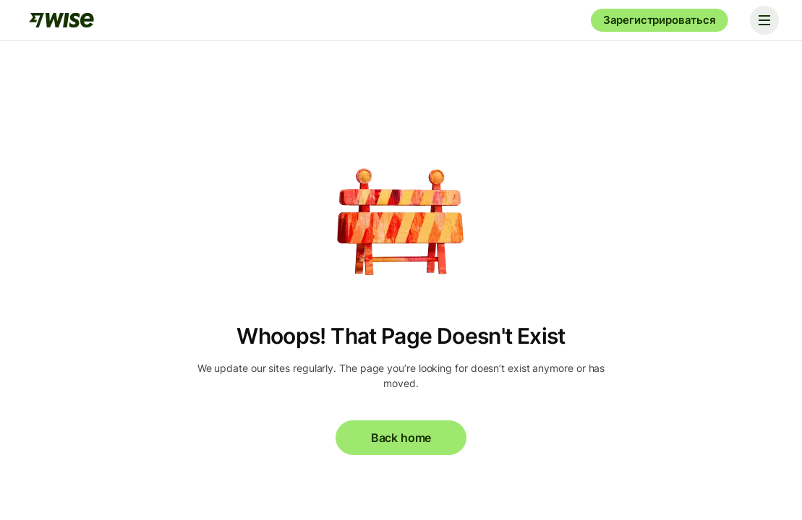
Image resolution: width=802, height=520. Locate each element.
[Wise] (61, 20)
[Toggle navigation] (764, 20)
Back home (401, 437)
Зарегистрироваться (659, 20)
